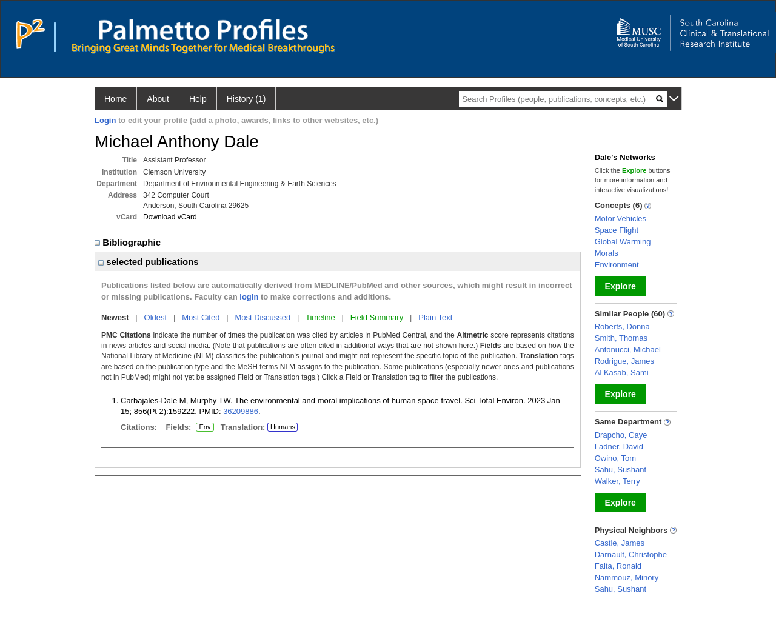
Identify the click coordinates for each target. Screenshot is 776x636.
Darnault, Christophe (631, 554)
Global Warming (623, 241)
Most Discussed (262, 317)
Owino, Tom (615, 458)
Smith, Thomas (621, 338)
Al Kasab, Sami (622, 372)
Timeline (320, 317)
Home (115, 99)
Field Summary (376, 317)
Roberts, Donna (622, 326)
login (248, 296)
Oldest (155, 317)
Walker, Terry (617, 481)
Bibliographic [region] (129, 242)
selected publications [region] (148, 261)
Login (105, 120)
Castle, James (619, 542)
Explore (620, 286)
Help (198, 99)
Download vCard (170, 217)
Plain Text (435, 317)
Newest (115, 317)
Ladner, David (619, 446)
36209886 (240, 411)
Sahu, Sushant (620, 469)
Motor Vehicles (620, 218)
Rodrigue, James (624, 361)
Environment (617, 264)
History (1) (246, 99)
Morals (606, 253)
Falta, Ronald (618, 566)
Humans (282, 426)
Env (205, 427)
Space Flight (616, 230)
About (158, 99)
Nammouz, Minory (626, 577)
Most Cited (200, 317)
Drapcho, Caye (621, 435)
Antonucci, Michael (628, 349)
